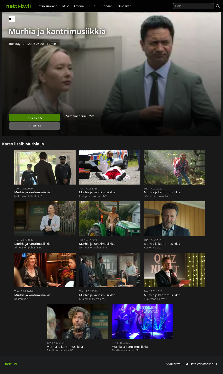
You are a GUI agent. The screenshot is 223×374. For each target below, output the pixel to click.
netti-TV (11, 364)
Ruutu (93, 6)
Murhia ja (34, 144)
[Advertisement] (111, 78)
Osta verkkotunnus (203, 364)
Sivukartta (173, 364)
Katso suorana (47, 6)
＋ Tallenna (34, 125)
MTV (65, 6)
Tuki (185, 364)
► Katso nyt (34, 117)
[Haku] (218, 6)
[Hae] (193, 6)
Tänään (107, 6)
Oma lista (124, 6)
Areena (79, 6)
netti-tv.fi (18, 6)
